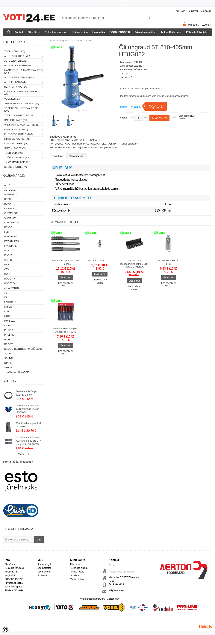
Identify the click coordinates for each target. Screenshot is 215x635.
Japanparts (11, 288)
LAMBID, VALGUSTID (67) (17, 129)
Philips (8, 330)
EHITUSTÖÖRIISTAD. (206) (18, 134)
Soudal (8, 358)
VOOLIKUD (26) (12, 99)
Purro (8, 339)
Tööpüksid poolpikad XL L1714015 (28, 425)
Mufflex (9, 321)
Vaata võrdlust (77, 579)
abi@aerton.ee (116, 590)
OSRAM (8, 325)
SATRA (8, 353)
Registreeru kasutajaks (199, 11)
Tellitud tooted (77, 571)
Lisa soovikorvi (186, 116)
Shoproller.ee (205, 626)
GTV (6, 269)
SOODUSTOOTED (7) (15, 167)
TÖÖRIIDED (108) (13, 153)
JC (5, 292)
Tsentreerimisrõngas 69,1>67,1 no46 (26, 393)
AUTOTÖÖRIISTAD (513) (17, 56)
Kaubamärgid (44, 564)
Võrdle (182, 118)
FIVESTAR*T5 (11, 241)
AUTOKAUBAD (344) (15, 82)
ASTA (7, 185)
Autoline (10, 190)
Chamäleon (11, 213)
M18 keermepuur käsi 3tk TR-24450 (65, 262)
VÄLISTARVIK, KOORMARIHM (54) (22, 125)
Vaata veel (23, 454)
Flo (6, 250)
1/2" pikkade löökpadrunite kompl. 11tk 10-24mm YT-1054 (134, 264)
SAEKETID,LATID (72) (15, 120)
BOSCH (8, 199)
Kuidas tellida (80, 32)
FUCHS (8, 255)
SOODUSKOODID (120, 32)
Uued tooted (43, 571)
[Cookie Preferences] (5, 629)
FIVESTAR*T (10, 236)
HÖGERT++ (10, 283)
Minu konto (75, 564)
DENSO (8, 227)
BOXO (7, 204)
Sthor (8, 367)
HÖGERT (9, 274)
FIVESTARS (10, 246)
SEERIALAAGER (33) (15, 148)
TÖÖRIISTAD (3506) (14, 51)
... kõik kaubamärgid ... (18, 372)
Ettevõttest (34, 32)
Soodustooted (44, 568)
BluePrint (10, 194)
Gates (8, 260)
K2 (5, 297)
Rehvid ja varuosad (56, 32)
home (52, 41)
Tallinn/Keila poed (171, 32)
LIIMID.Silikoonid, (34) (17, 139)
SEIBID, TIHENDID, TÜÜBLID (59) (21, 103)
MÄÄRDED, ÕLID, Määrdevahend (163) (23, 71)
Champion (10, 218)
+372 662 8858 (116, 584)
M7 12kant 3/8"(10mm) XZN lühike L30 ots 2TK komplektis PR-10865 (28, 441)
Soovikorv (75, 575)
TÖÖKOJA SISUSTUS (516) (18, 115)
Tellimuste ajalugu (79, 568)
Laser (8, 307)
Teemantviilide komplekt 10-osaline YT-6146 (65, 330)
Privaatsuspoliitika (145, 32)
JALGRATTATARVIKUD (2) (17, 162)
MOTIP (7, 316)
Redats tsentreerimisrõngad (23, 349)
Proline (9, 335)
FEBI (6, 232)
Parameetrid (76, 156)
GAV (6, 264)
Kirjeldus (58, 156)
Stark (8, 363)
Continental (12, 222)
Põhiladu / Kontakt (197, 32)
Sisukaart (42, 575)
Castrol (9, 208)
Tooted (19, 32)
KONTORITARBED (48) (16, 143)
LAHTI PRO (10, 302)
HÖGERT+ (9, 278)
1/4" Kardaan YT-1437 (100, 260)
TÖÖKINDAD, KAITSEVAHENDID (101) (21, 109)
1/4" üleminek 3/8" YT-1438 (169, 262)
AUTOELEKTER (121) (15, 61)
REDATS (8, 344)
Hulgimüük (98, 32)
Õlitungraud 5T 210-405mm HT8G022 (74, 41)
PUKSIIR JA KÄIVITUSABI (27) (20, 65)
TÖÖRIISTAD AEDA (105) (17, 157)
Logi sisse (180, 11)
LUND (7, 311)
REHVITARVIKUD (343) (16, 87)
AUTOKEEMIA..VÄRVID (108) (19, 77)
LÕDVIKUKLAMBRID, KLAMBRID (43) (21, 92)
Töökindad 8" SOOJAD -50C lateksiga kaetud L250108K (28, 409)
